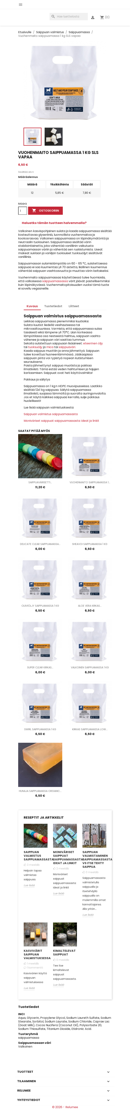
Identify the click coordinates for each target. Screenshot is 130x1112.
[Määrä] (22, 211)
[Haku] (69, 16)
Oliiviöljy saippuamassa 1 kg (40, 606)
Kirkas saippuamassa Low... (90, 729)
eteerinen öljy (93, 343)
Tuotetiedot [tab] (53, 306)
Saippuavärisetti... (40, 482)
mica (50, 347)
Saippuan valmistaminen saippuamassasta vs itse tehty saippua (94, 859)
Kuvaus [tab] (32, 306)
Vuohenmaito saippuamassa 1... (90, 482)
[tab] (65, 223)
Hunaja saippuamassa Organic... (40, 791)
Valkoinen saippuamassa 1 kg (90, 667)
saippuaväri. (67, 347)
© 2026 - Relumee (65, 1107)
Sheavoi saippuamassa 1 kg (89, 544)
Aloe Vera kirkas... (90, 606)
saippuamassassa (55, 281)
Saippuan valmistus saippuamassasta (51, 414)
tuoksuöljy (35, 347)
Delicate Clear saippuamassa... (40, 544)
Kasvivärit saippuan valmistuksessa (36, 954)
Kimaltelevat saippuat (64, 953)
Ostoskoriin (45, 210)
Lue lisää (29, 885)
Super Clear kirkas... (40, 667)
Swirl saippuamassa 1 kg (40, 729)
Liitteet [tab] (74, 306)
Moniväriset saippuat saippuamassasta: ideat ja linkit (61, 421)
